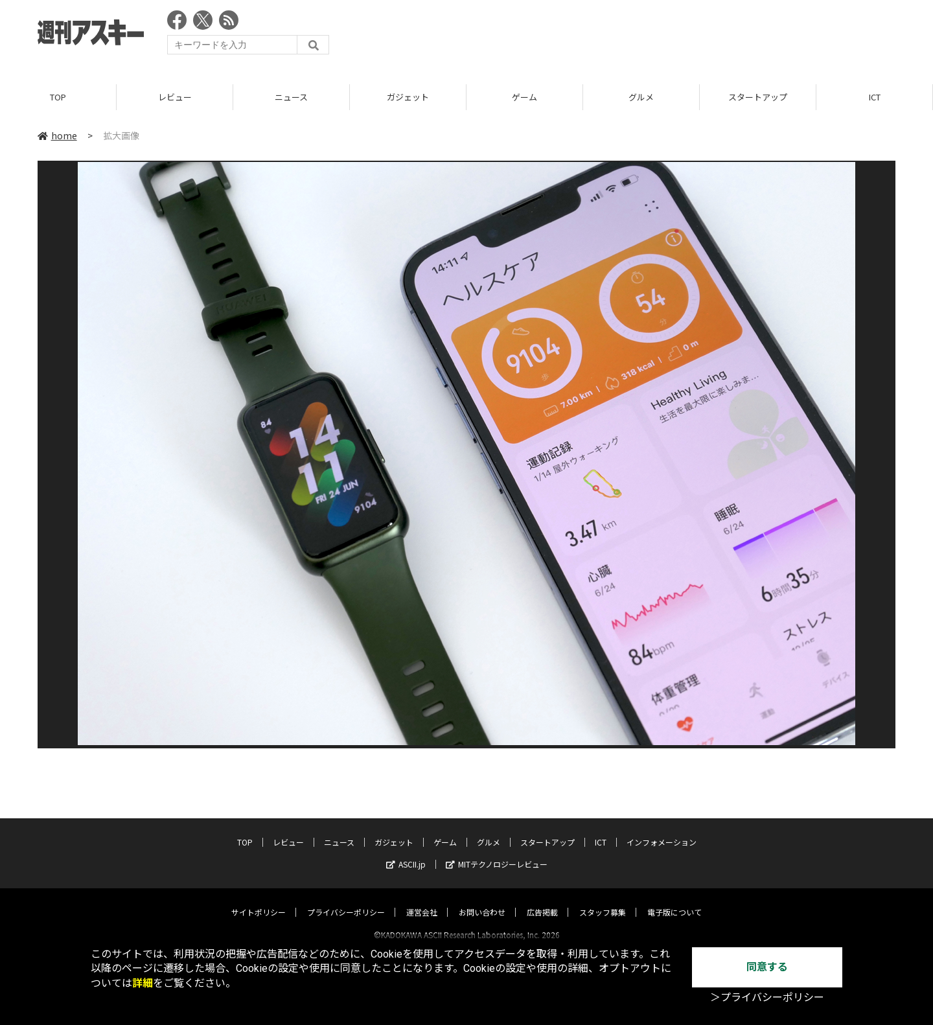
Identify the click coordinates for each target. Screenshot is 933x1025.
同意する (767, 967)
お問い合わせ (482, 900)
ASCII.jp (406, 852)
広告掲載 (542, 900)
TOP (58, 97)
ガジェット (408, 97)
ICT (875, 97)
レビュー (175, 97)
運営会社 (421, 900)
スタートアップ (757, 97)
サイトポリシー (258, 900)
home (57, 135)
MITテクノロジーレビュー (496, 852)
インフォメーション (662, 830)
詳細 (142, 983)
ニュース (291, 97)
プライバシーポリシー (346, 900)
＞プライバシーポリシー (767, 997)
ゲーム (524, 97)
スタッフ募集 (602, 900)
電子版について (674, 900)
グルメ (641, 97)
